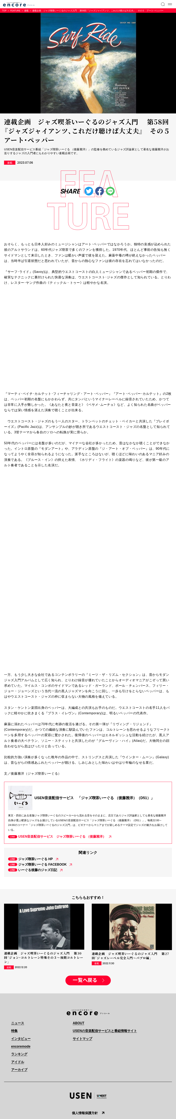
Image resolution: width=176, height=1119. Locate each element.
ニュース (17, 1023)
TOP (4, 10)
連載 (26, 10)
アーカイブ (19, 1069)
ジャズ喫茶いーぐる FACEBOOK (42, 864)
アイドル (17, 1062)
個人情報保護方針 (85, 1113)
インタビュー (21, 1038)
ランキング (19, 1054)
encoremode (20, 1046)
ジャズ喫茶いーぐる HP (35, 859)
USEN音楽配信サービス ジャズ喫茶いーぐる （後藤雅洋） (62, 836)
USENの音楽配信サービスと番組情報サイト (105, 1031)
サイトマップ (82, 1038)
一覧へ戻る (85, 980)
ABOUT (78, 1023)
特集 (14, 1031)
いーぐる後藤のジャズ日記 (37, 870)
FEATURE (15, 10)
